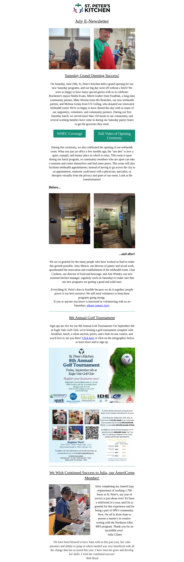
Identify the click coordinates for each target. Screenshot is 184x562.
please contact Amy (98, 305)
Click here (88, 338)
